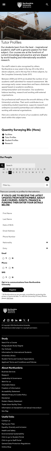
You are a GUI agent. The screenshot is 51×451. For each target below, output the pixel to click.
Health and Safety (8, 431)
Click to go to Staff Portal (11, 440)
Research (9, 143)
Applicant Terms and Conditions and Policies (19, 362)
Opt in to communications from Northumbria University (21, 284)
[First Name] (25, 213)
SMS (3, 272)
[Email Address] (25, 231)
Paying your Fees (8, 424)
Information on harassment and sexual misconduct (21, 408)
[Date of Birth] (25, 225)
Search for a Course (9, 343)
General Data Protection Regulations (16, 444)
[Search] (20, 165)
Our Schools (6, 349)
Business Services (8, 372)
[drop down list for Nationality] (25, 242)
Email (4, 253)
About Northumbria (12, 368)
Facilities (8, 135)
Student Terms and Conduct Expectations (18, 359)
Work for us (6, 382)
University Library (9, 356)
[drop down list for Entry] (25, 248)
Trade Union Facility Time (11, 405)
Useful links (8, 417)
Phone (4, 263)
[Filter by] (25, 185)
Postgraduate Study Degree (12, 346)
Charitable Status (8, 385)
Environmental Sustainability (13, 434)
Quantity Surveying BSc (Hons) (21, 130)
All (4, 169)
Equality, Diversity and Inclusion (14, 427)
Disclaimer (6, 398)
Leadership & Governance (12, 378)
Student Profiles (11, 140)
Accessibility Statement (11, 391)
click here (10, 298)
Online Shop (6, 447)
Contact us (6, 421)
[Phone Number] (25, 236)
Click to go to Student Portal (13, 437)
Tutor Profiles (10, 137)
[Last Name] (25, 219)
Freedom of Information (11, 388)
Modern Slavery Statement (12, 401)
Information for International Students (16, 352)
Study (5, 339)
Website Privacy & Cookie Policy (14, 395)
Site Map (5, 411)
